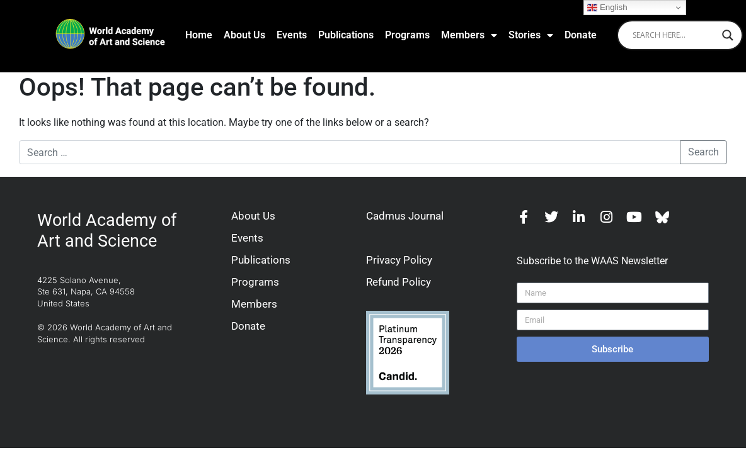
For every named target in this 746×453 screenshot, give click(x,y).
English (607, 8)
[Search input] (674, 35)
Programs (407, 35)
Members (469, 35)
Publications (346, 35)
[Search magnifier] (728, 35)
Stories (530, 35)
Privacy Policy (399, 260)
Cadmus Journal (405, 216)
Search (703, 152)
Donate (581, 35)
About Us (244, 35)
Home (198, 35)
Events (292, 35)
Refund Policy (398, 282)
